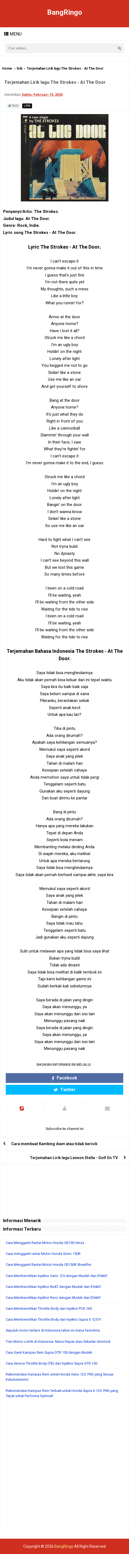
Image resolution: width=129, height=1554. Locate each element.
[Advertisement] (64, 1468)
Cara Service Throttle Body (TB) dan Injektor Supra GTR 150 (51, 1363)
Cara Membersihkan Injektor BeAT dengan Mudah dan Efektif (53, 1287)
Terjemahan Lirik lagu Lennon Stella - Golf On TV (74, 1158)
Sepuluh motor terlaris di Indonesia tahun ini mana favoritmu (53, 1330)
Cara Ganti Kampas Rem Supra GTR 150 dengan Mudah (49, 1352)
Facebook (64, 1077)
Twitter (65, 1089)
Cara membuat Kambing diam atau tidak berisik (54, 1144)
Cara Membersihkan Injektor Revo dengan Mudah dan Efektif (53, 1298)
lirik (19, 68)
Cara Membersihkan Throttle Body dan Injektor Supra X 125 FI (53, 1319)
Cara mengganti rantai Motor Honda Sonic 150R (43, 1254)
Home (7, 68)
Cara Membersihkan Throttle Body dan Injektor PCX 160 (49, 1308)
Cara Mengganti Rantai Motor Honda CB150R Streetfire (48, 1265)
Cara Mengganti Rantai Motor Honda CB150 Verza (45, 1243)
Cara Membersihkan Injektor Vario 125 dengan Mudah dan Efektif (56, 1276)
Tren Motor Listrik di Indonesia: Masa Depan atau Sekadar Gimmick (58, 1341)
